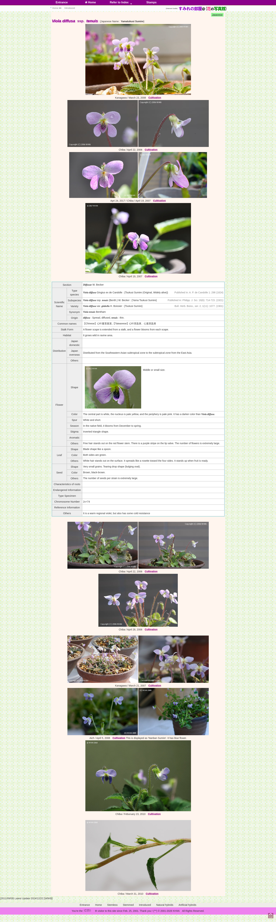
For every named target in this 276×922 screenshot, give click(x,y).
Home (90, 2)
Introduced (145, 904)
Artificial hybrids (187, 904)
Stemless (112, 904)
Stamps (151, 2)
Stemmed (128, 904)
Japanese (217, 14)
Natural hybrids (164, 904)
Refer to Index (119, 2)
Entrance (62, 2)
